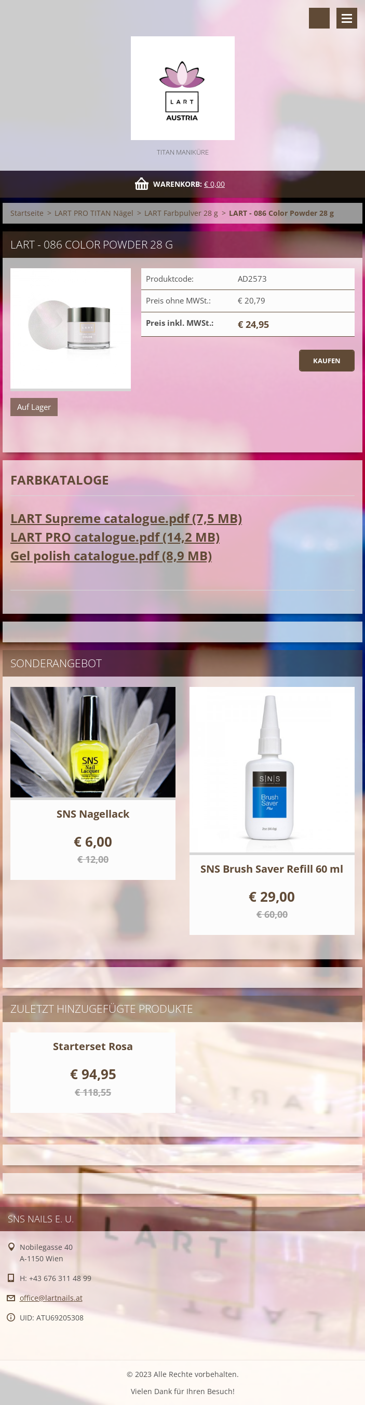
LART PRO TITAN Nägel (94, 213)
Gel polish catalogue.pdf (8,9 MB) (111, 555)
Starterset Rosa (93, 1046)
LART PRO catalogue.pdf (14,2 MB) (115, 536)
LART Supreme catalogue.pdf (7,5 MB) (126, 518)
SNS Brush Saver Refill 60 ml (271, 869)
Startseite (27, 213)
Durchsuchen (319, 18)
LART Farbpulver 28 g (181, 213)
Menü (346, 18)
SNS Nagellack (93, 814)
